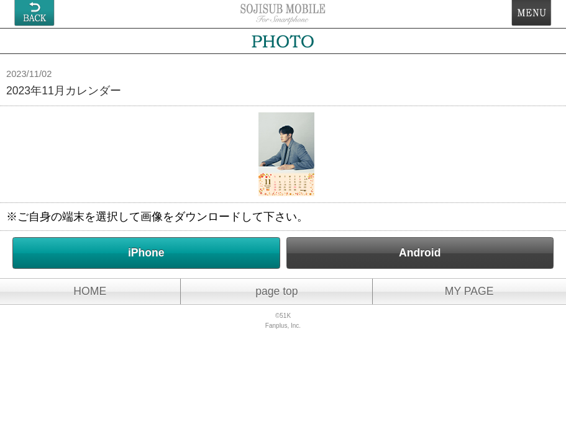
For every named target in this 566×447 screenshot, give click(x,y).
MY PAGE (469, 291)
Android (419, 252)
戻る (34, 13)
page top (276, 291)
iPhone (146, 252)
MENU (531, 13)
